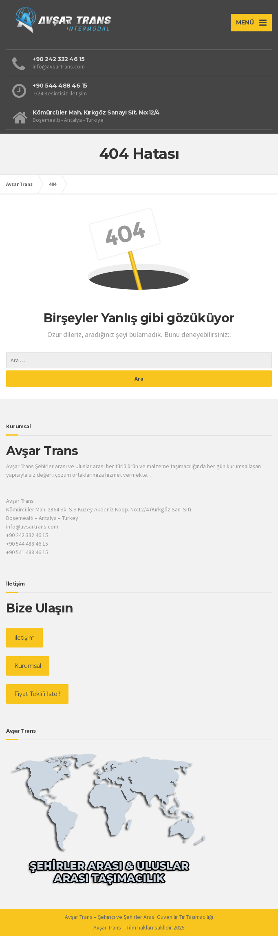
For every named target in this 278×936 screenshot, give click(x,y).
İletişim (24, 637)
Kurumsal (27, 666)
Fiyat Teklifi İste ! (37, 694)
